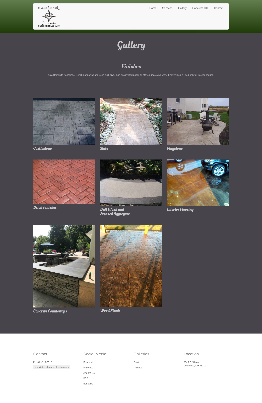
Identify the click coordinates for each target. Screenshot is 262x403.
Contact (218, 8)
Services (167, 8)
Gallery (182, 8)
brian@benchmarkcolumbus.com (52, 367)
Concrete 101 (200, 8)
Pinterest (88, 367)
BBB (85, 378)
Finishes (138, 367)
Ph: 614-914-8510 (42, 362)
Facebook (88, 362)
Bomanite (88, 383)
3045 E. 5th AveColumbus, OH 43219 (195, 364)
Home (153, 8)
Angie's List (89, 373)
